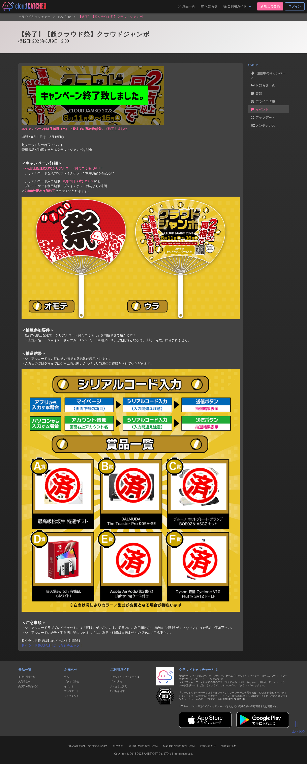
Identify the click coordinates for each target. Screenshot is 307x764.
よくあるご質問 (118, 686)
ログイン (294, 6)
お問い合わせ (208, 745)
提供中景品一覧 (26, 676)
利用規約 (118, 745)
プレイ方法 (116, 681)
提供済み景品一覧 (28, 686)
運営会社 (228, 746)
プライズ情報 (262, 101)
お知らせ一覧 (262, 85)
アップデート (262, 117)
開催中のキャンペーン (268, 75)
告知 (256, 93)
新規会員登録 (270, 6)
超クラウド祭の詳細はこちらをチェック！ (52, 645)
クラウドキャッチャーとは (124, 676)
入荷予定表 (24, 681)
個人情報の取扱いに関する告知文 (88, 745)
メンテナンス (262, 125)
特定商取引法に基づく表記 (179, 745)
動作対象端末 (117, 691)
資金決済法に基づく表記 (143, 745)
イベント (259, 109)
